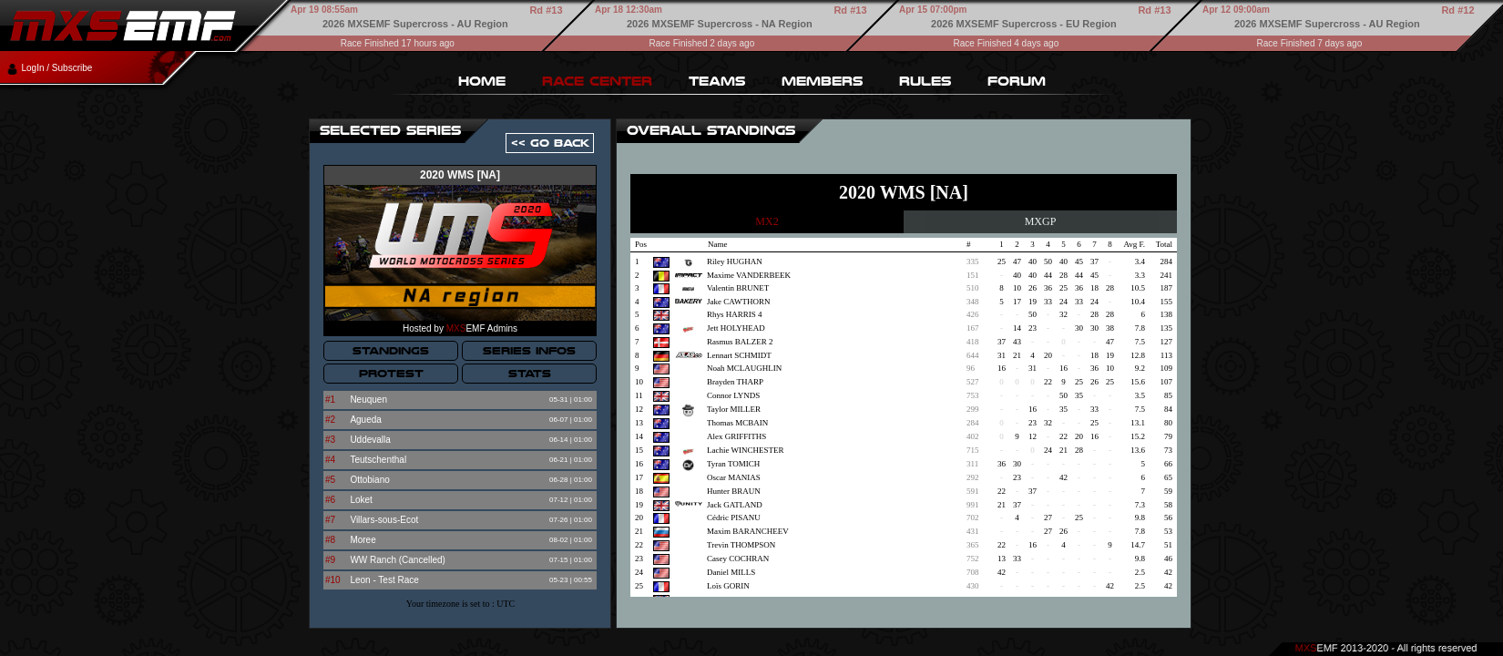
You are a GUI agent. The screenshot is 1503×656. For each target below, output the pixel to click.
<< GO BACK (550, 143)
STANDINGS (391, 350)
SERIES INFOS (529, 350)
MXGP (1041, 221)
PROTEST (391, 373)
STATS (529, 373)
